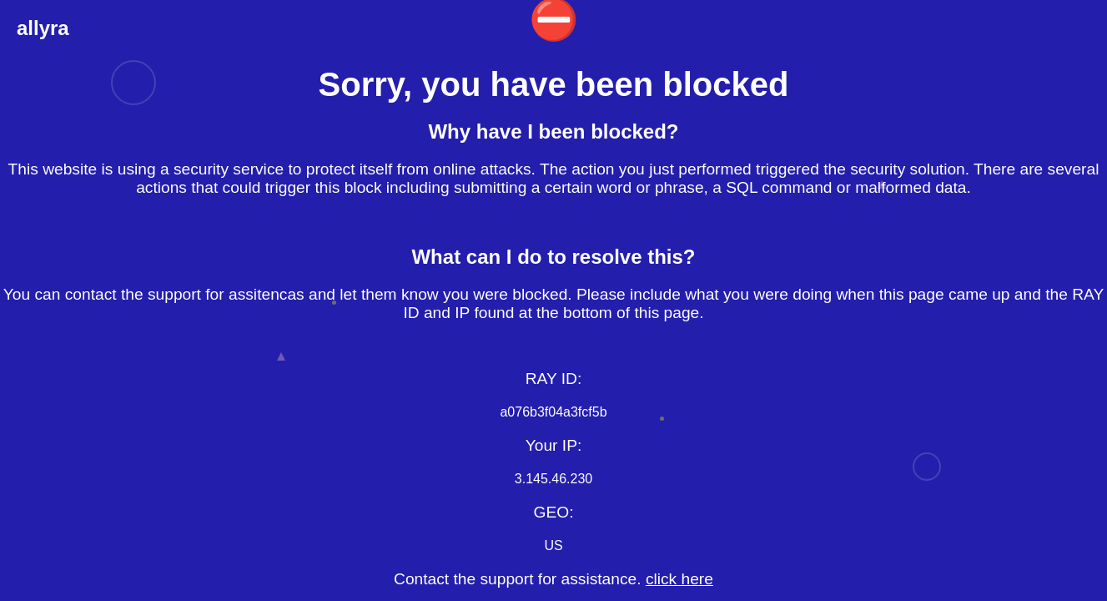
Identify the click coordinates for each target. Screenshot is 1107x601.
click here (679, 579)
